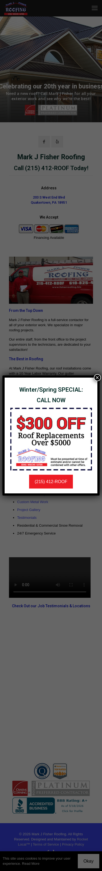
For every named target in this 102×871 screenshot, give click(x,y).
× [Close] (97, 377)
